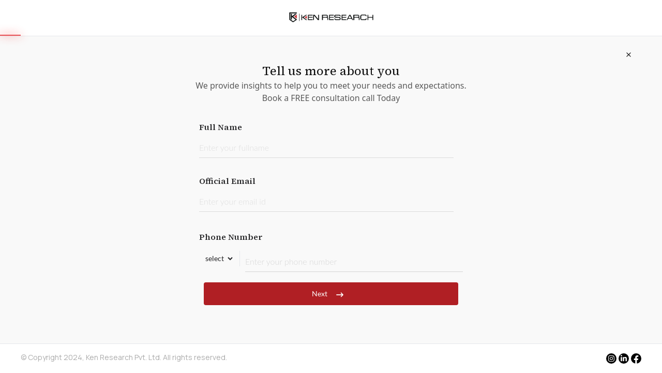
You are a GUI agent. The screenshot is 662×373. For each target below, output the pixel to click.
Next (331, 293)
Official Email (326, 193)
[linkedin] (624, 358)
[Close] (628, 54)
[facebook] (636, 359)
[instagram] (611, 358)
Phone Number (331, 251)
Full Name (326, 139)
